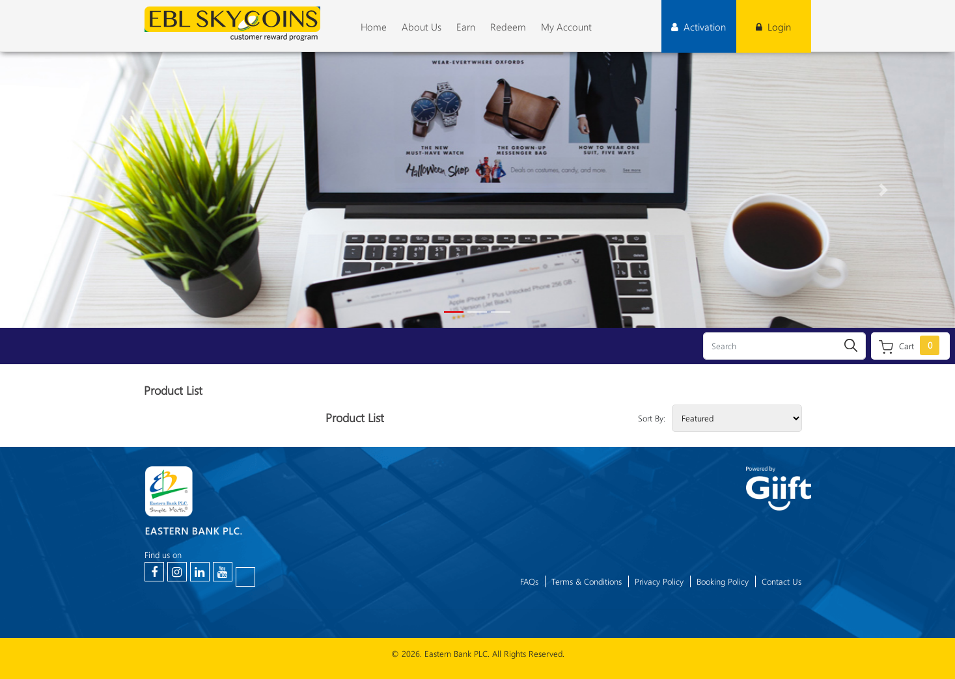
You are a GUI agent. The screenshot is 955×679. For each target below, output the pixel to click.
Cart (909, 345)
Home (374, 27)
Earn (465, 27)
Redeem (508, 27)
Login (773, 27)
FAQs (529, 581)
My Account (566, 27)
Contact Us (781, 581)
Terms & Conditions (586, 581)
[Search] (784, 346)
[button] (71, 190)
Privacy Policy (659, 581)
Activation (698, 27)
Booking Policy (723, 581)
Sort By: (651, 418)
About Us (421, 27)
